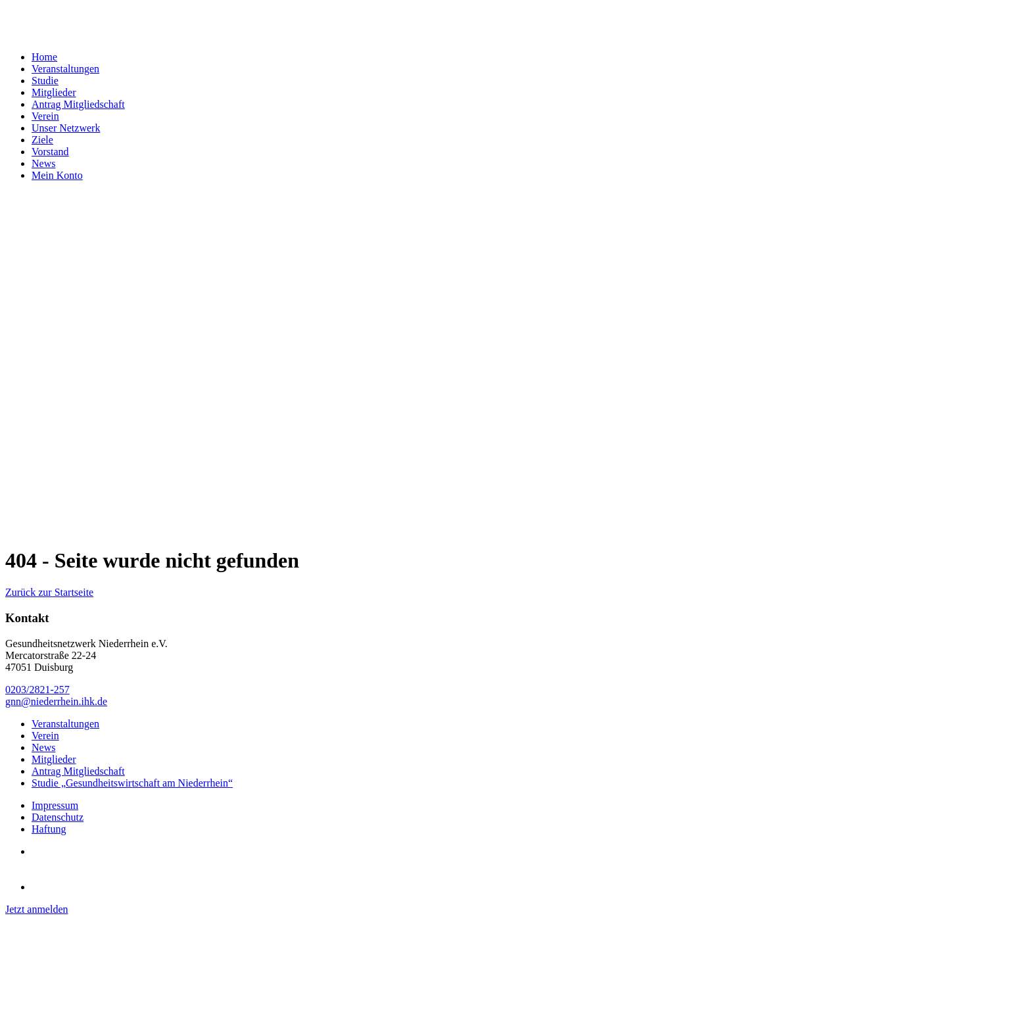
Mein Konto (57, 175)
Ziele (42, 139)
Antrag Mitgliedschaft (78, 104)
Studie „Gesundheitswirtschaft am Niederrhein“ (132, 783)
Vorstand (50, 151)
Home (44, 56)
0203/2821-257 (37, 689)
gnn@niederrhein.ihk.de (56, 701)
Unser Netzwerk (66, 128)
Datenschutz (57, 817)
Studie (45, 80)
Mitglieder (54, 92)
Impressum (55, 805)
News (43, 163)
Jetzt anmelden (36, 909)
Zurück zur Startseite (49, 592)
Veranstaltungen (65, 68)
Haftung (49, 829)
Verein (45, 116)
